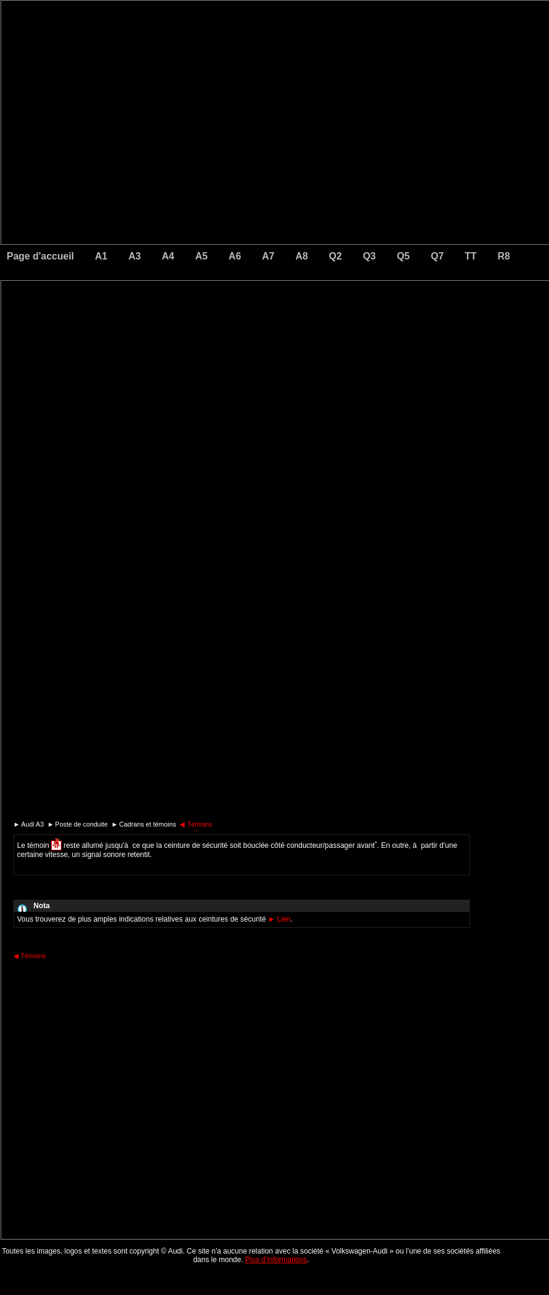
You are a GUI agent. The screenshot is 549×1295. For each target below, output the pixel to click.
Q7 (437, 256)
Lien (279, 919)
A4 (168, 256)
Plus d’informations (276, 1259)
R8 (504, 256)
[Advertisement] (189, 332)
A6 (235, 256)
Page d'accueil (40, 256)
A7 (268, 256)
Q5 (403, 256)
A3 (134, 256)
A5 (201, 256)
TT (471, 256)
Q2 (335, 256)
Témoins (196, 824)
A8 (301, 256)
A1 (101, 256)
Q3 (369, 256)
